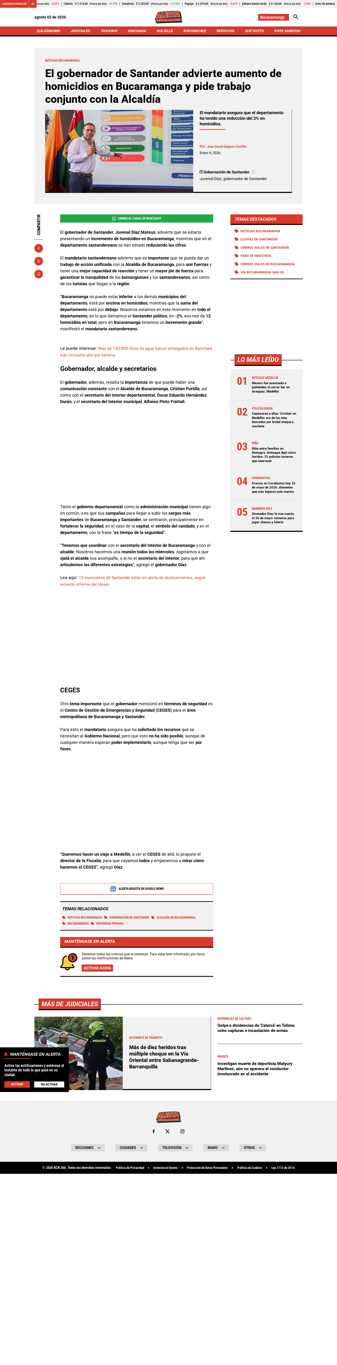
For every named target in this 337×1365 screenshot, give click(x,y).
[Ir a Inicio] (168, 17)
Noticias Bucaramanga (83, 918)
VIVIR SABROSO (286, 31)
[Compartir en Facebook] (38, 249)
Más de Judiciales (70, 1005)
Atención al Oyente (163, 1169)
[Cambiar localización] (273, 17)
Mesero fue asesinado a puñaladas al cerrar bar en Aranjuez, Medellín (272, 393)
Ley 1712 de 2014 (288, 1169)
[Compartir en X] (38, 262)
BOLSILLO (164, 31)
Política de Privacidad (125, 1169)
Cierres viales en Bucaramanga (256, 268)
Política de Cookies (253, 1169)
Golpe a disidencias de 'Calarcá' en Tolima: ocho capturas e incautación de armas (258, 1029)
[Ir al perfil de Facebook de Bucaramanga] (153, 1133)
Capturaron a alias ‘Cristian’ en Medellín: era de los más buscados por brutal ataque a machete (273, 426)
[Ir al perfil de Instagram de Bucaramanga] (182, 1133)
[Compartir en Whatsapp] (38, 275)
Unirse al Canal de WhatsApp (136, 219)
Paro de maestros (257, 257)
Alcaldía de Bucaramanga (183, 918)
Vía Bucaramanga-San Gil (264, 278)
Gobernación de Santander (132, 918)
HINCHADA (137, 31)
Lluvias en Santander (260, 241)
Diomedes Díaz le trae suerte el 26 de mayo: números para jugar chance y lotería (273, 530)
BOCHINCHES (193, 31)
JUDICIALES (81, 31)
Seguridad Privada (110, 925)
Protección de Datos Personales (208, 1169)
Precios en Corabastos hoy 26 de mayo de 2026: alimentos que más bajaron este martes (273, 495)
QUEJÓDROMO (49, 31)
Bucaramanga (76, 925)
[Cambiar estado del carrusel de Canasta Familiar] (35, 4)
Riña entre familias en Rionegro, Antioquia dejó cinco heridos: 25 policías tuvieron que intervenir (271, 460)
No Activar (49, 1084)
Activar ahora (98, 969)
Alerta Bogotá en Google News (137, 889)
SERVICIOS (224, 31)
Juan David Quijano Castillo (228, 148)
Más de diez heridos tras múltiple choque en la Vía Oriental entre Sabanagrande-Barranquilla (165, 1058)
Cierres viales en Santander (267, 249)
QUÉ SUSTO (253, 31)
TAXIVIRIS (110, 31)
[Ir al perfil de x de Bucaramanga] (167, 1133)
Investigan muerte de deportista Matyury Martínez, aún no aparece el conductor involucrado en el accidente (257, 1070)
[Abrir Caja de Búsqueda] (295, 17)
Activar (17, 1084)
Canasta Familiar (15, 4)
